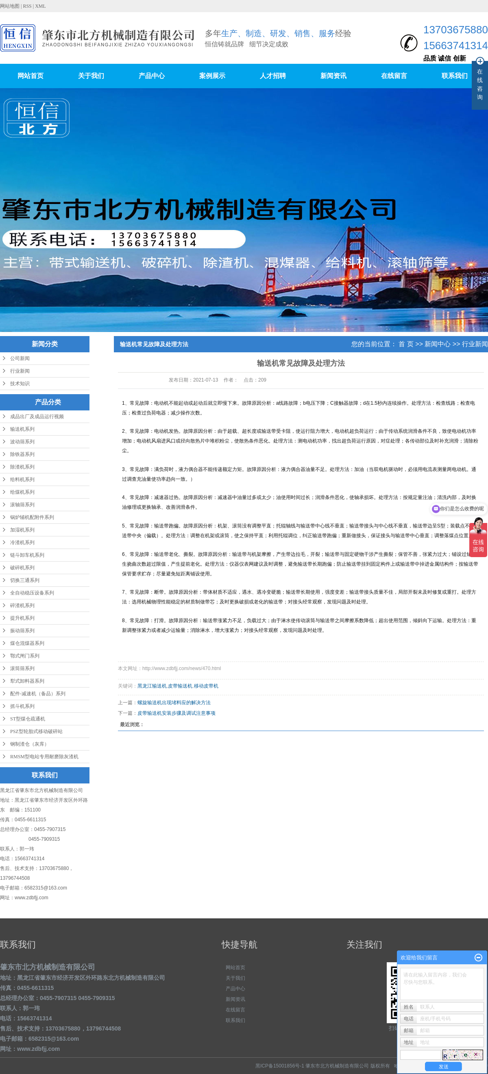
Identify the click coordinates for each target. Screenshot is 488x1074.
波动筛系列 (22, 442)
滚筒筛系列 (22, 668)
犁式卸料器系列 (27, 681)
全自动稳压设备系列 (32, 593)
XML (40, 6)
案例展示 (212, 75)
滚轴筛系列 (22, 505)
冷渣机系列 (22, 542)
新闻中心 (438, 344)
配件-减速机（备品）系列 (37, 693)
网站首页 (30, 75)
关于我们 (91, 75)
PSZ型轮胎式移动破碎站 (36, 731)
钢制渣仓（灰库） (29, 744)
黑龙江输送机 (152, 686)
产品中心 (152, 75)
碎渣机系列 (22, 605)
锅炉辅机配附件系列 (32, 517)
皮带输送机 (180, 686)
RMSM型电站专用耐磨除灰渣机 (44, 756)
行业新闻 (20, 371)
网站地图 (10, 6)
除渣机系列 (22, 467)
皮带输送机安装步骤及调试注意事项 (176, 713)
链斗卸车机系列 (27, 555)
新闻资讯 (333, 75)
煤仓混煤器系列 (27, 643)
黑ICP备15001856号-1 (279, 1066)
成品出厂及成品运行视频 (37, 416)
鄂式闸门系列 (24, 656)
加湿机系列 (22, 530)
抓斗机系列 (22, 706)
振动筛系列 (22, 631)
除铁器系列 (22, 454)
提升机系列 (22, 618)
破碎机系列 (22, 568)
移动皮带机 (206, 686)
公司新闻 (20, 358)
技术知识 (20, 383)
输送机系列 (22, 429)
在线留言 (394, 75)
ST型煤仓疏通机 (27, 719)
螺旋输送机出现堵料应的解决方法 (174, 702)
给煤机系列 (22, 492)
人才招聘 (273, 75)
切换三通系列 (24, 580)
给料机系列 (22, 479)
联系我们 (455, 75)
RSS (27, 6)
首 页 (406, 344)
